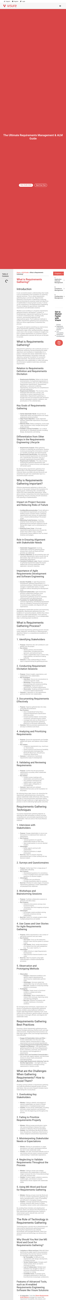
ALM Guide (25, 272)
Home (18, 272)
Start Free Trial (41, 185)
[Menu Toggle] (60, 5)
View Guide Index (26, 184)
